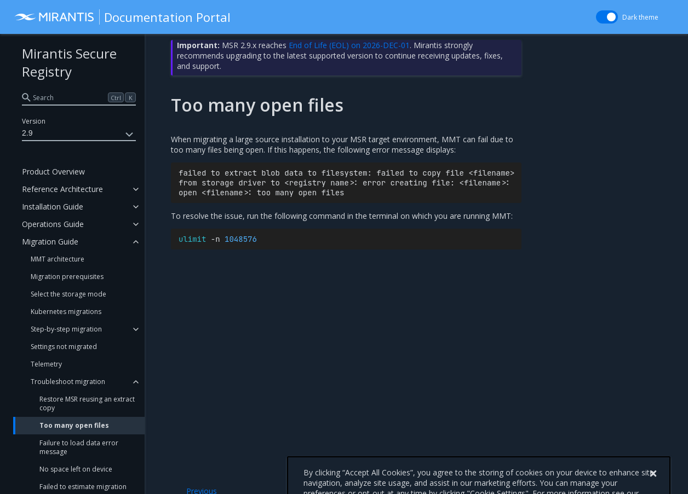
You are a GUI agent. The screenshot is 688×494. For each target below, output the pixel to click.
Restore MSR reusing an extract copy (87, 403)
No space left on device (75, 469)
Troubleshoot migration (68, 381)
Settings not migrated (64, 346)
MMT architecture (57, 259)
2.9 (79, 134)
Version (33, 121)
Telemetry (46, 364)
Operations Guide (53, 224)
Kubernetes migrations (66, 311)
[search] (79, 97)
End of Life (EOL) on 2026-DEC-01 (349, 45)
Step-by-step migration (66, 329)
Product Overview (53, 171)
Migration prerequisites (67, 276)
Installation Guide (52, 206)
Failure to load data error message (78, 447)
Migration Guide (50, 241)
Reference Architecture (62, 189)
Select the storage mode (68, 294)
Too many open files (74, 425)
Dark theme (640, 17)
